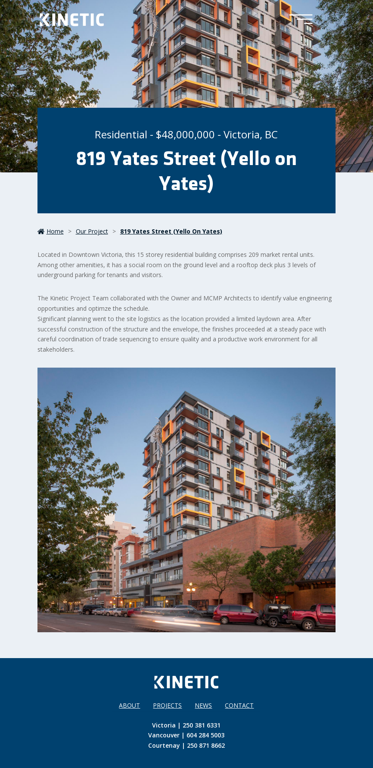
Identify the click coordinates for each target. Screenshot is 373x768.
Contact (239, 705)
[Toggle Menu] (301, 19)
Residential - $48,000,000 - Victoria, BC (186, 134)
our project (92, 231)
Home (50, 231)
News (203, 705)
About (129, 705)
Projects (167, 705)
